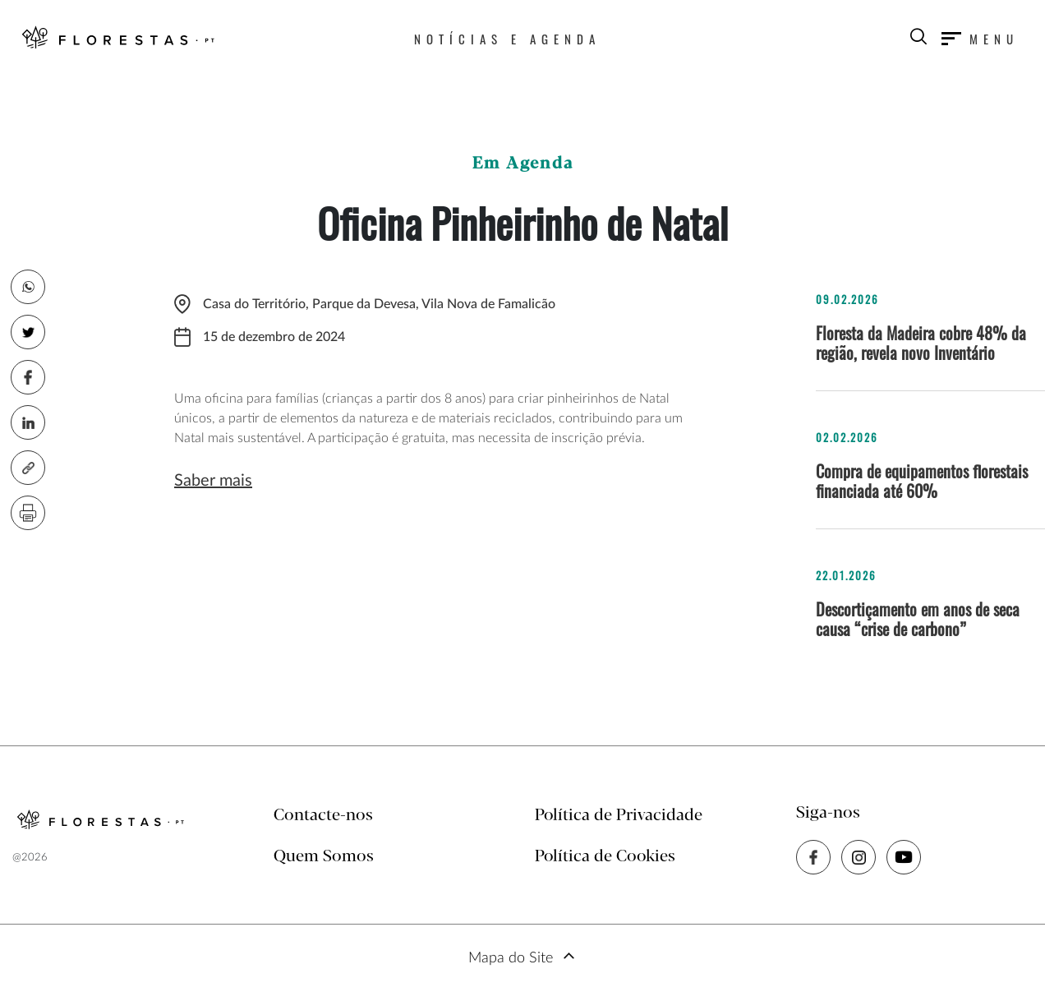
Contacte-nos (323, 815)
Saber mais (213, 481)
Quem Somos (324, 856)
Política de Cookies (605, 856)
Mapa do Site (510, 958)
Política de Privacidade (618, 815)
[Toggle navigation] (980, 38)
